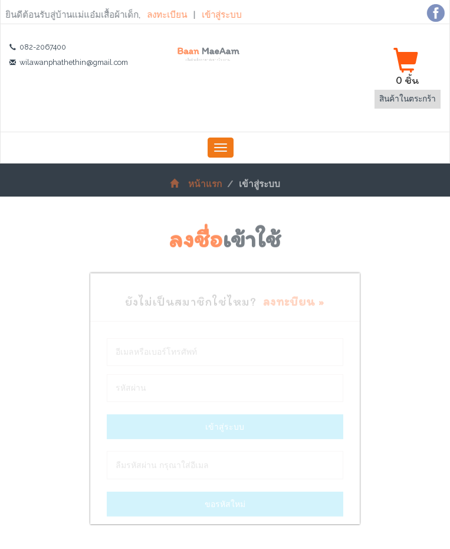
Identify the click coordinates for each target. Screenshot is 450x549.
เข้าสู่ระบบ (219, 14)
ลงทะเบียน (165, 14)
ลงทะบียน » (293, 303)
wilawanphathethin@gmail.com (73, 62)
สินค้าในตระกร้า (407, 98)
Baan (208, 53)
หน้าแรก (195, 187)
